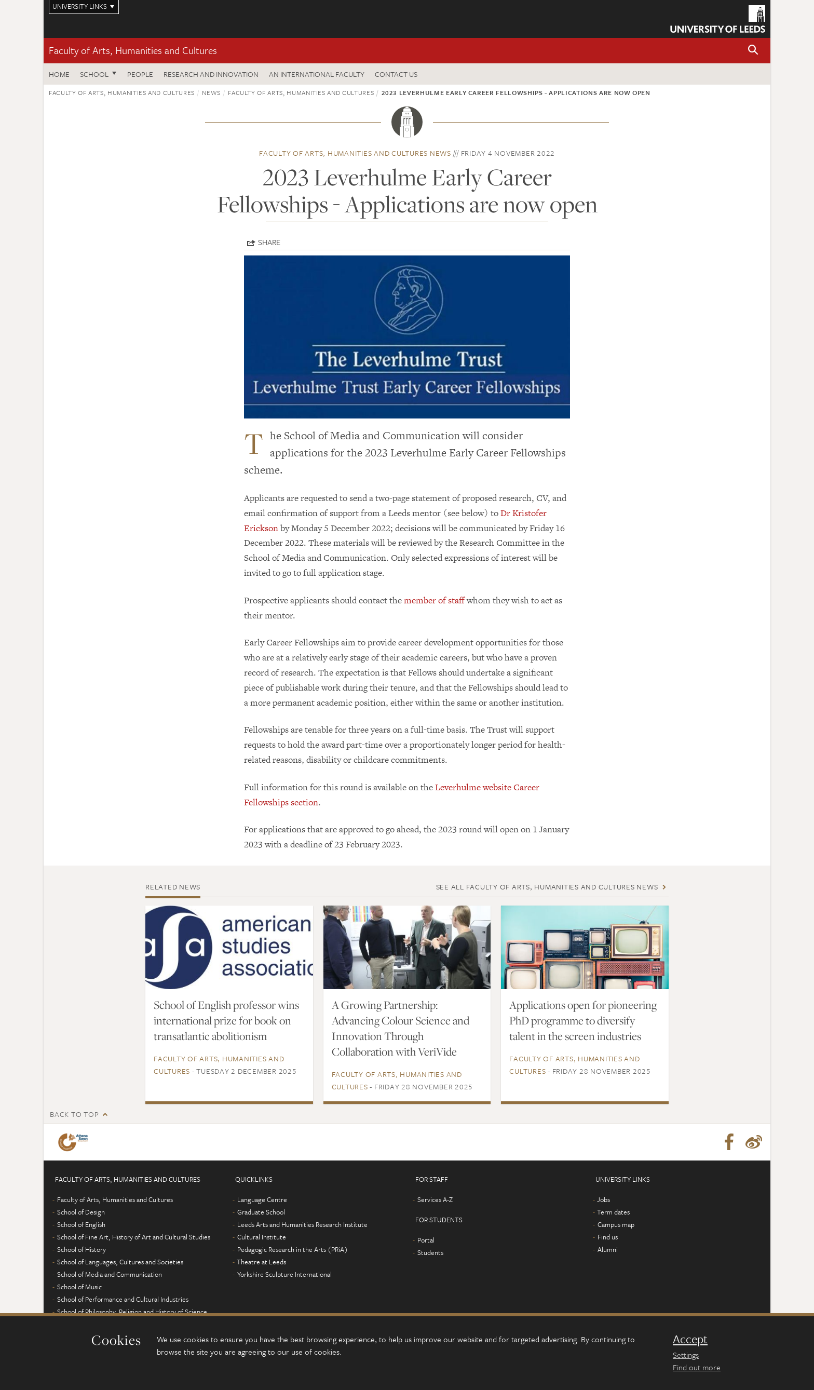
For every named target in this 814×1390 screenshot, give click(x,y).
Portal (426, 1240)
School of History (81, 1249)
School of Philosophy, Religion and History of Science (132, 1311)
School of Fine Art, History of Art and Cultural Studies (133, 1237)
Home (59, 74)
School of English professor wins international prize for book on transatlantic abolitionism (226, 1020)
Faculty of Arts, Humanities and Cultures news (355, 152)
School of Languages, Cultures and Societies (120, 1262)
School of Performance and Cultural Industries (122, 1299)
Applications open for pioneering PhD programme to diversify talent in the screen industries (583, 1020)
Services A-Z (435, 1199)
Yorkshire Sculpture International (284, 1274)
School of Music (79, 1286)
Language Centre (262, 1199)
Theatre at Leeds (261, 1262)
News (211, 92)
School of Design (81, 1212)
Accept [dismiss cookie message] (690, 1339)
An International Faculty (316, 74)
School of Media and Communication (109, 1274)
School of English (81, 1224)
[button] (753, 50)
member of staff (435, 600)
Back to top (74, 1114)
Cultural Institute (261, 1237)
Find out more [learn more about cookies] (697, 1367)
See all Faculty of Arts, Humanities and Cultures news (547, 886)
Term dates (613, 1212)
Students (430, 1252)
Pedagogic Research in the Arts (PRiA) (292, 1249)
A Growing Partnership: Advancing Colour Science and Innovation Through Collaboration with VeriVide (400, 1028)
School (94, 74)
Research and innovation (211, 74)
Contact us (396, 74)
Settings (686, 1354)
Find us (608, 1237)
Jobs (603, 1199)
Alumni (608, 1249)
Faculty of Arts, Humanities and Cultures (133, 50)
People (140, 74)
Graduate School (261, 1212)
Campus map (616, 1224)
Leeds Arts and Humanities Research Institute (302, 1224)
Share (269, 242)
